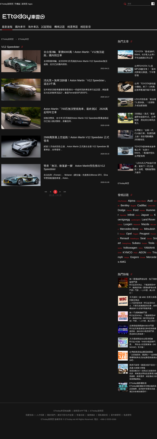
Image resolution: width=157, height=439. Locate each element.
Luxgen (128, 224)
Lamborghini (136, 220)
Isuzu (138, 215)
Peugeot (144, 233)
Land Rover (148, 219)
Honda (142, 210)
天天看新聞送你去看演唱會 (141, 339)
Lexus (120, 225)
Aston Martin (141, 201)
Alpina (131, 200)
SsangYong (126, 243)
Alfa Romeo (122, 201)
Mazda (145, 224)
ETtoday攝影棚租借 (138, 383)
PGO (136, 253)
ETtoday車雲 (26, 17)
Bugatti (133, 206)
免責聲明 (127, 415)
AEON (142, 252)
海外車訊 (33, 26)
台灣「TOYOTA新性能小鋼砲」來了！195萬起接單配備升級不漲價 (144, 86)
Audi (150, 200)
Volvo (141, 248)
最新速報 (7, 26)
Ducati (142, 257)
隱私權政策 (103, 415)
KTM (149, 253)
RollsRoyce (134, 239)
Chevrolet (151, 206)
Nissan (122, 234)
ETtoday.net (70, 419)
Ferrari (129, 210)
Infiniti (130, 214)
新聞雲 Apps (27, 4)
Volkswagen (130, 247)
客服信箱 (80, 415)
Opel (129, 233)
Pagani (135, 234)
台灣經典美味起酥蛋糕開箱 (141, 352)
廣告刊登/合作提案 (65, 415)
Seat (143, 238)
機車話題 (59, 26)
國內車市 (20, 26)
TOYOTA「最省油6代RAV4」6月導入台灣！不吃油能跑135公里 (145, 54)
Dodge (121, 210)
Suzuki (144, 243)
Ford (135, 210)
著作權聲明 (116, 415)
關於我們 (51, 415)
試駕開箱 (46, 26)
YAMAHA (149, 247)
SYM (119, 253)
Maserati (136, 225)
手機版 (17, 4)
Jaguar (145, 214)
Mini (141, 229)
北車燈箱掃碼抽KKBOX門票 (141, 326)
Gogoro (134, 257)
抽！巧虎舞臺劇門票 (138, 312)
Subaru (136, 243)
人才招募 (40, 415)
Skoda (149, 239)
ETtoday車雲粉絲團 (152, 3)
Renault (124, 238)
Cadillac (142, 205)
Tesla (151, 243)
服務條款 (91, 415)
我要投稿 (29, 415)
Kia (151, 215)
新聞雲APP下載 (80, 411)
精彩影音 (85, 26)
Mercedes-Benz (129, 228)
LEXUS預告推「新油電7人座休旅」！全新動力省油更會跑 (145, 102)
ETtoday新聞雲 (6, 4)
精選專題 (72, 26)
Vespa (126, 257)
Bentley (125, 205)
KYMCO (127, 252)
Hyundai (123, 215)
